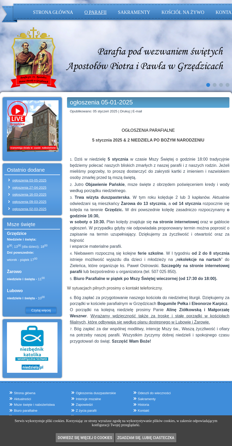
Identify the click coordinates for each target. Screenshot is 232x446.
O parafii (96, 12)
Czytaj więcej (41, 310)
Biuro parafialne (25, 410)
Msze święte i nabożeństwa (34, 405)
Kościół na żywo (182, 12)
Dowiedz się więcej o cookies (85, 437)
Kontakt (143, 410)
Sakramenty (134, 12)
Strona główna (53, 12)
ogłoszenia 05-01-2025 (101, 102)
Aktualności (22, 399)
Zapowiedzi (84, 405)
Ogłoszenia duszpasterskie (96, 393)
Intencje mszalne (88, 399)
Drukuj (125, 111)
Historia (143, 405)
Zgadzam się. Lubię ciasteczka (145, 437)
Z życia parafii (86, 410)
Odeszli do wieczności (154, 393)
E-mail (137, 111)
